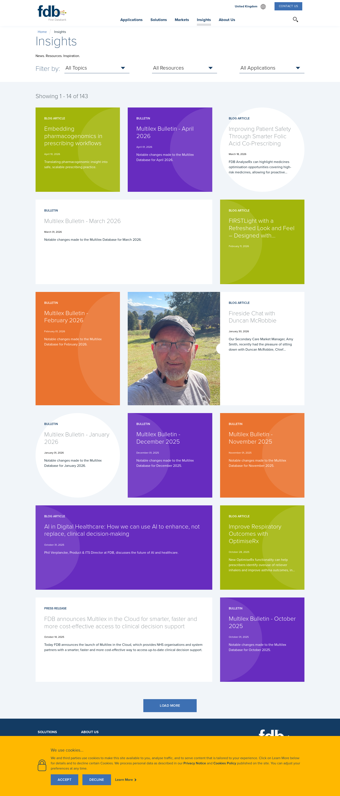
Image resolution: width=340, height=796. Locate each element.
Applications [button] (131, 20)
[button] (295, 19)
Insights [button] (204, 20)
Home (42, 31)
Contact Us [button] (288, 6)
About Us (90, 731)
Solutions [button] (158, 20)
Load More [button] (170, 705)
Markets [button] (182, 20)
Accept (64, 779)
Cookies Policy (224, 763)
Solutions (47, 731)
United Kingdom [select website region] (250, 6)
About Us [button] (227, 20)
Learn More (124, 779)
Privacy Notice (194, 763)
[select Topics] (96, 68)
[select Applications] (271, 68)
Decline (96, 779)
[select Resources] (184, 68)
